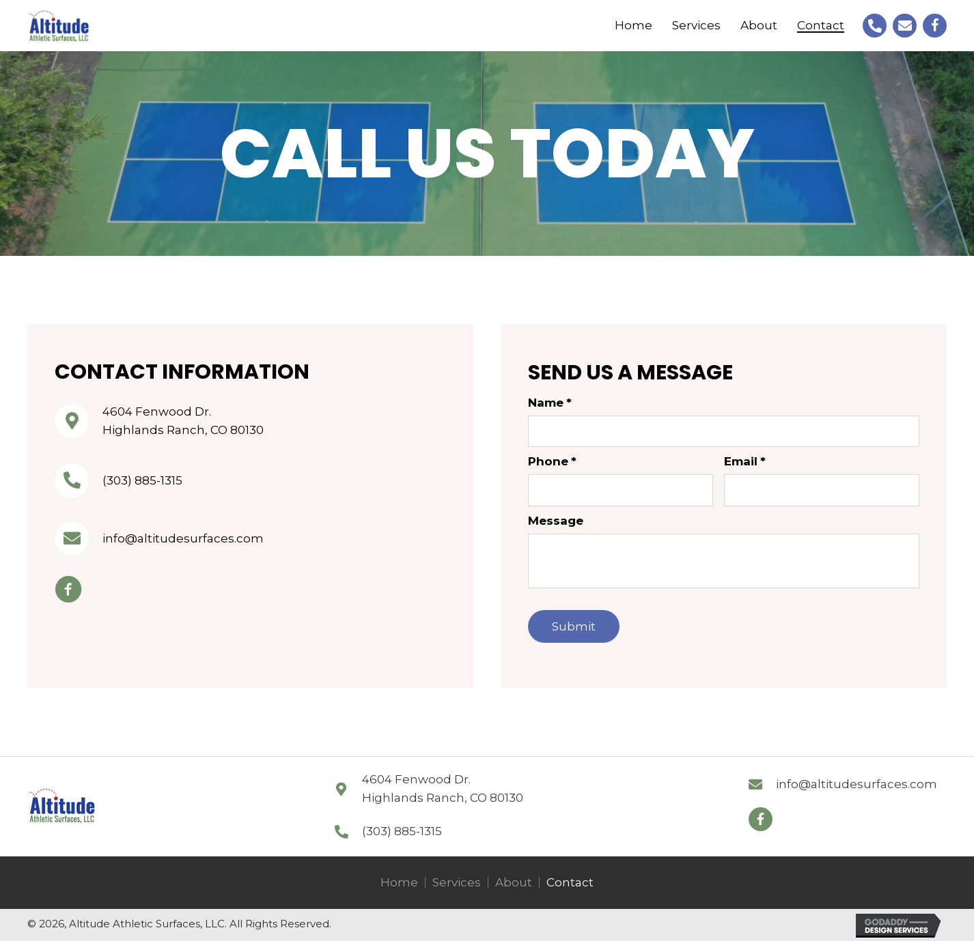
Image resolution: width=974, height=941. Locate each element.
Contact (570, 882)
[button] (761, 819)
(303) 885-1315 (142, 480)
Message (555, 520)
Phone (552, 461)
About (513, 882)
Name (550, 402)
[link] (633, 25)
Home (399, 882)
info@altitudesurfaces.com (183, 538)
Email (745, 461)
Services (456, 882)
